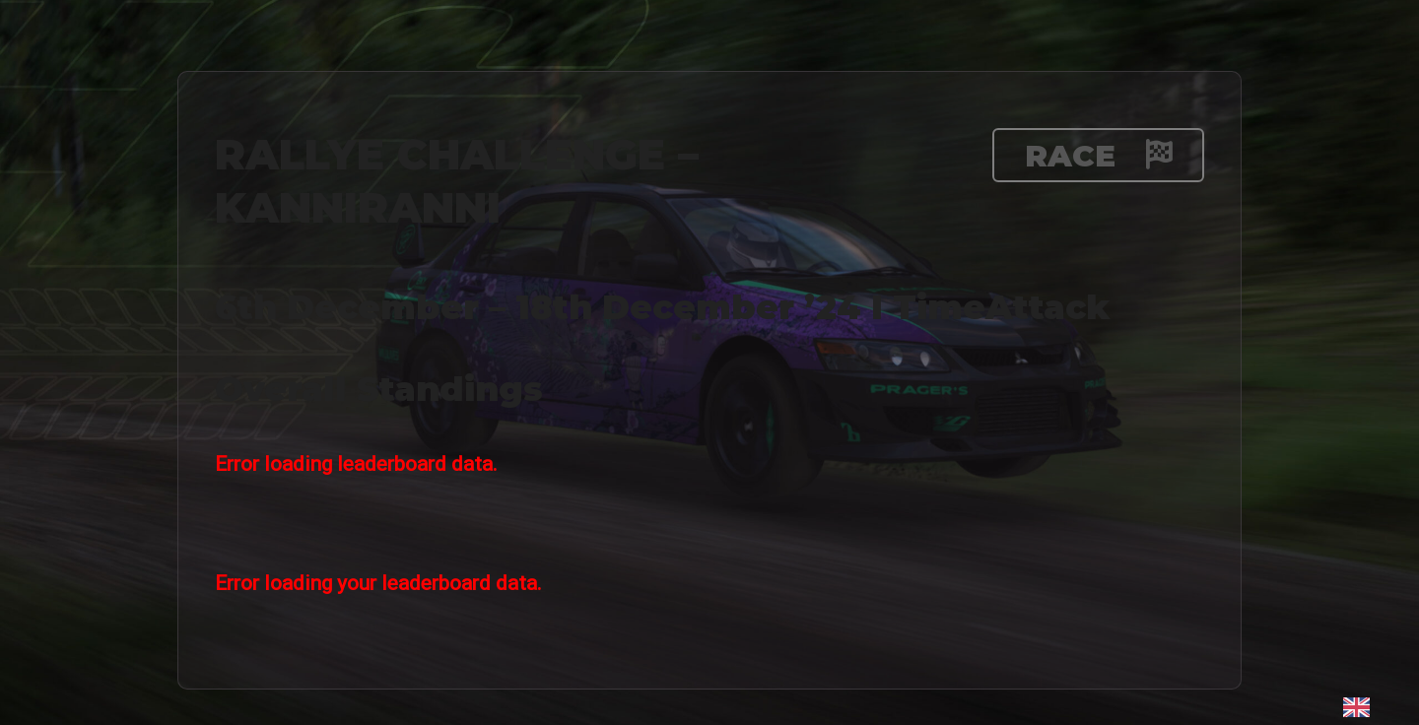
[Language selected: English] (1356, 707)
